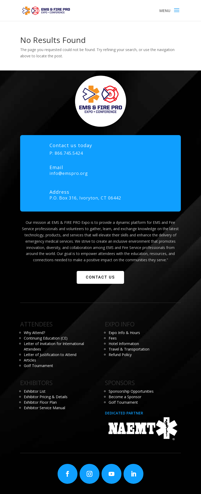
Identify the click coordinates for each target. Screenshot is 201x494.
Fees (113, 338)
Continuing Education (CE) (46, 338)
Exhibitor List (35, 391)
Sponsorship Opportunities (131, 391)
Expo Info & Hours (124, 332)
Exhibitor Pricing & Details (46, 396)
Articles (30, 360)
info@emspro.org (68, 173)
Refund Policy (120, 354)
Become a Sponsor (125, 396)
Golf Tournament (38, 365)
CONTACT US (100, 277)
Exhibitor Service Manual (44, 407)
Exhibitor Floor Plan (40, 402)
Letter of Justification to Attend (50, 354)
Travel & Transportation (129, 349)
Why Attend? (34, 332)
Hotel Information (124, 343)
